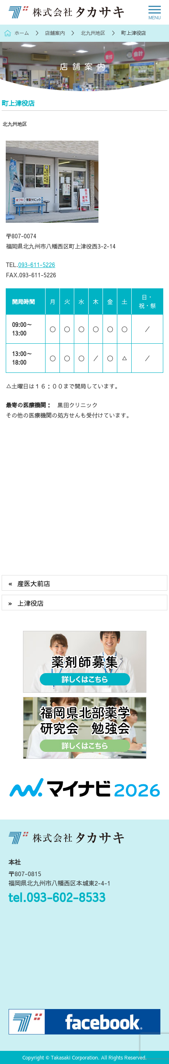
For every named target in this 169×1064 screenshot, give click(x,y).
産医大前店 (33, 583)
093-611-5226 (36, 264)
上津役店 (30, 602)
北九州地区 (14, 124)
